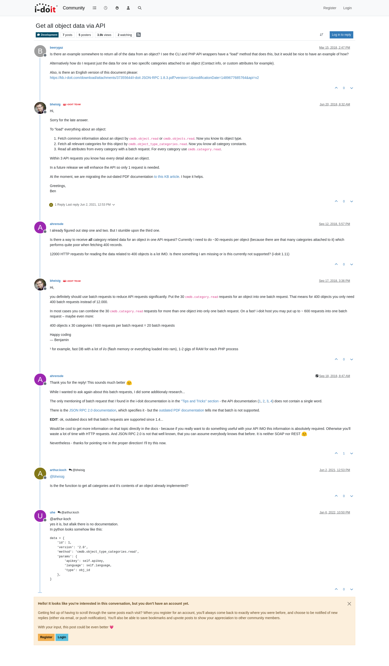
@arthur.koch (68, 512)
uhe (52, 512)
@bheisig (77, 470)
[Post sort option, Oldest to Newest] (322, 34)
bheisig (55, 104)
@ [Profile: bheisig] (57, 476)
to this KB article (166, 177)
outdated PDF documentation (181, 410)
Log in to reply (341, 34)
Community (74, 7)
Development (47, 34)
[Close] (349, 603)
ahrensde (56, 224)
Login (62, 637)
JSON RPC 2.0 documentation (92, 410)
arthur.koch (58, 470)
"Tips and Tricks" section (200, 401)
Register (46, 637)
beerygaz (56, 47)
